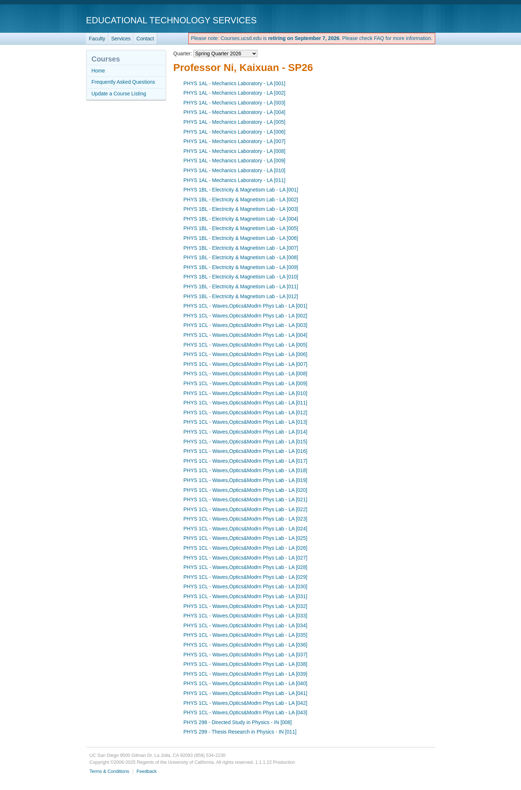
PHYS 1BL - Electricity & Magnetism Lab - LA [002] (241, 199)
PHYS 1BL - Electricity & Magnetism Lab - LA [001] (241, 190)
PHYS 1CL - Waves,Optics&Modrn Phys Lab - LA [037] (246, 654)
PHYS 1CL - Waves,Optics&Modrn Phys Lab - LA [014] (246, 432)
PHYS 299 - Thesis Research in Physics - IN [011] (240, 732)
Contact (145, 39)
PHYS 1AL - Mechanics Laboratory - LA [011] (234, 180)
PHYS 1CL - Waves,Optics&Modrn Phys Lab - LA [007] (246, 364)
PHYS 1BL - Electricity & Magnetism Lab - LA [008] (241, 257)
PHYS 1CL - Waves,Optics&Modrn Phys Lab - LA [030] (246, 586)
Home (98, 71)
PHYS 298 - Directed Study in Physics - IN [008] (238, 722)
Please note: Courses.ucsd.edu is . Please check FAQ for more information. (312, 38)
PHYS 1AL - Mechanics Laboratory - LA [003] (234, 103)
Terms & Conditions (109, 771)
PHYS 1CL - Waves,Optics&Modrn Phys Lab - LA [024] (246, 529)
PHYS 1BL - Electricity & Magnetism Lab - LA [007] (241, 248)
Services (121, 39)
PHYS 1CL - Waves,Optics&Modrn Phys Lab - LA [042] (246, 703)
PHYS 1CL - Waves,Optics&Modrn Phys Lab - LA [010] (246, 393)
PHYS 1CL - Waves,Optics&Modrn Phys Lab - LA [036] (246, 645)
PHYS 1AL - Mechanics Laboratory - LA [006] (234, 132)
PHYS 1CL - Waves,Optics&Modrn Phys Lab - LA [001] (246, 306)
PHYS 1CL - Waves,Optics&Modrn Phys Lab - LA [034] (246, 625)
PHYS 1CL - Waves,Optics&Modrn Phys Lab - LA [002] (246, 316)
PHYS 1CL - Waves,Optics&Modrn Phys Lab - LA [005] (246, 345)
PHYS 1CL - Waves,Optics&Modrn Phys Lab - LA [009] (246, 383)
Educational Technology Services (171, 20)
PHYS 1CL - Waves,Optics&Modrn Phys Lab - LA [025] (246, 538)
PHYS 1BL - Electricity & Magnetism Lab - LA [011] (241, 286)
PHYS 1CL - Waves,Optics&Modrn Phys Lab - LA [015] (246, 442)
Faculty (97, 39)
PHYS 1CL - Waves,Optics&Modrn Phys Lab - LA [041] (246, 693)
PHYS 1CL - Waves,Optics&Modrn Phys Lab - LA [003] (246, 325)
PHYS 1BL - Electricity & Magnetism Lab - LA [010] (241, 277)
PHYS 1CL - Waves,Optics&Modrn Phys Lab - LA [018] (246, 470)
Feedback (147, 771)
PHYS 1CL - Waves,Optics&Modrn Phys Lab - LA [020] (246, 490)
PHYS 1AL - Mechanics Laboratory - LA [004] (234, 112)
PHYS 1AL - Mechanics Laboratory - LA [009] (234, 160)
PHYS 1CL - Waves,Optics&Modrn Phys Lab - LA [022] (246, 509)
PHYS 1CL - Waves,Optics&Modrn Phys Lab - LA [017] (246, 461)
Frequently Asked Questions (123, 82)
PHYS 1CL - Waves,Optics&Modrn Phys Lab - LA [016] (246, 451)
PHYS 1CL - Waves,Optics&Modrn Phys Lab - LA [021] (246, 499)
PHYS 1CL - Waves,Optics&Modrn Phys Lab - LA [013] (246, 422)
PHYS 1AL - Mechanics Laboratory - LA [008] (234, 151)
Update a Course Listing (119, 93)
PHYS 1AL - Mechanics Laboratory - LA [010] (234, 170)
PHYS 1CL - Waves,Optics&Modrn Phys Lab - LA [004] (246, 335)
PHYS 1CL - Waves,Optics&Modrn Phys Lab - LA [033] (246, 616)
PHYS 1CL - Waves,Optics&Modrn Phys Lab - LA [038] (246, 664)
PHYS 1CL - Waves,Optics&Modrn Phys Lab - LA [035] (246, 635)
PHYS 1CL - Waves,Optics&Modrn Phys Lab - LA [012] (246, 412)
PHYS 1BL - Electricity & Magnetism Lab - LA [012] (241, 296)
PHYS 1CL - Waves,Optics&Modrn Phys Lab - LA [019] (246, 480)
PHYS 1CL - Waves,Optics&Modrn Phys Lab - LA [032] (246, 606)
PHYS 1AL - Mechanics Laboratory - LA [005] (234, 122)
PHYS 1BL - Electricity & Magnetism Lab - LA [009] (241, 267)
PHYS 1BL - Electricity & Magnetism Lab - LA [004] (241, 219)
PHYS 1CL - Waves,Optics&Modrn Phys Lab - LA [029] (246, 577)
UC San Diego (393, 20)
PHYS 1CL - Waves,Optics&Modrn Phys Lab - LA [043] (246, 712)
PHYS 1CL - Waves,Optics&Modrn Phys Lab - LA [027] (246, 558)
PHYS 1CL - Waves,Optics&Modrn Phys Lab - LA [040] (246, 683)
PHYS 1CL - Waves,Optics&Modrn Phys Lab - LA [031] (246, 596)
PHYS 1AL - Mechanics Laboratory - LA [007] (234, 141)
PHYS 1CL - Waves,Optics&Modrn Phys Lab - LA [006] (246, 354)
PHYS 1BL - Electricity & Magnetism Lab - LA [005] (241, 228)
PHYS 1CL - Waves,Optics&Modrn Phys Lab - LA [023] (246, 519)
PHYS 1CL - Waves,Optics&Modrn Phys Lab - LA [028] (246, 567)
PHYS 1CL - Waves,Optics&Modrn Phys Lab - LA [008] (246, 373)
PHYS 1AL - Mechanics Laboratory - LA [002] (234, 93)
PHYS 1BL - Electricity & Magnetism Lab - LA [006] (241, 238)
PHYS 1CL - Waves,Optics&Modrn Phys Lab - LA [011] (246, 403)
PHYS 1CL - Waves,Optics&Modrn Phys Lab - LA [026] (246, 548)
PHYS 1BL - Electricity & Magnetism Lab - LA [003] (241, 209)
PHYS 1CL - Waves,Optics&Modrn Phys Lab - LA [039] (246, 674)
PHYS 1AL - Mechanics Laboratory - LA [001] (234, 83)
